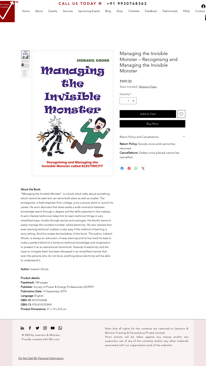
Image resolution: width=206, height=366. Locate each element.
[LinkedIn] (22, 328)
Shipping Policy (148, 86)
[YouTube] (52, 328)
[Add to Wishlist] (181, 114)
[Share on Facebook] (122, 168)
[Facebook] (30, 328)
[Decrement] (122, 101)
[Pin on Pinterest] (129, 168)
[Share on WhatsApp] (136, 168)
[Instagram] (45, 328)
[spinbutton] (128, 101)
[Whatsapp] (60, 328)
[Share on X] (143, 168)
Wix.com (54, 339)
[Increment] (133, 101)
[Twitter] (37, 328)
